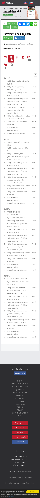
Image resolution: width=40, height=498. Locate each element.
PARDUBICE (20, 404)
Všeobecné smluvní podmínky (20, 477)
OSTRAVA (20, 401)
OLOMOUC (20, 398)
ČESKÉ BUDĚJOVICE (20, 384)
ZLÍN (20, 416)
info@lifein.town (23, 471)
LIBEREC (20, 395)
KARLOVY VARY (20, 392)
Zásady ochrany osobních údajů (20, 483)
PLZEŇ (20, 407)
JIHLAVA (20, 390)
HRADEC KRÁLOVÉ (20, 387)
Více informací (11, 496)
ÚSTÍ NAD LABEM (20, 413)
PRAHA (20, 410)
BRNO (20, 381)
